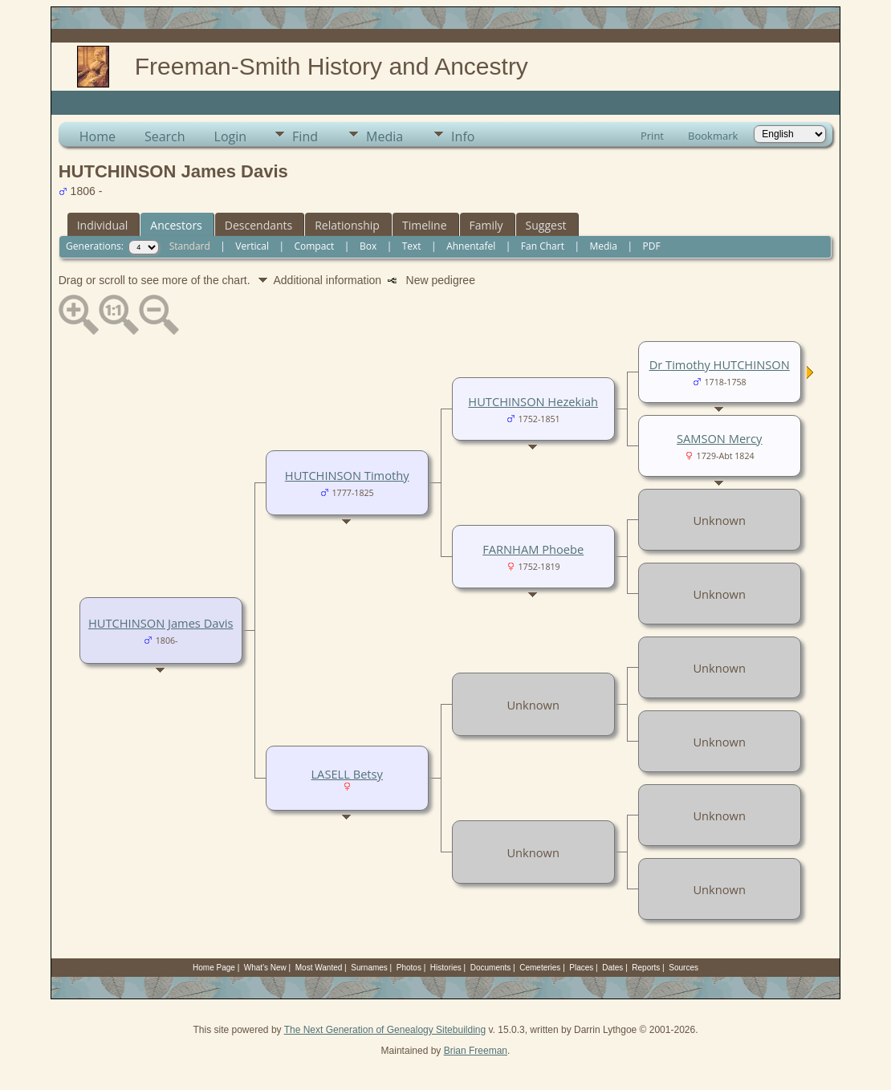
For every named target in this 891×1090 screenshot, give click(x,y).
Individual (102, 225)
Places (581, 967)
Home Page (214, 967)
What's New (265, 967)
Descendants (258, 225)
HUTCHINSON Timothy (347, 475)
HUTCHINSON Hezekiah (533, 401)
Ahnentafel (470, 246)
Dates (612, 967)
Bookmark (713, 135)
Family (486, 225)
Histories (446, 967)
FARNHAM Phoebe (533, 549)
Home (97, 136)
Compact (314, 246)
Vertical (252, 246)
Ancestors (175, 225)
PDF (652, 246)
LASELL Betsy (346, 774)
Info (462, 136)
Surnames (369, 967)
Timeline (424, 225)
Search (164, 136)
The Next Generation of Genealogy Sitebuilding (385, 1029)
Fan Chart (542, 246)
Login (230, 136)
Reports (646, 967)
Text (411, 246)
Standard (189, 246)
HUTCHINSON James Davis (160, 623)
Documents (490, 967)
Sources (683, 967)
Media (384, 136)
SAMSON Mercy (720, 438)
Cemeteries (539, 967)
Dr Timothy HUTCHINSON (719, 364)
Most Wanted (319, 967)
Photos (409, 967)
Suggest (546, 225)
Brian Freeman (475, 1050)
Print (652, 135)
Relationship (347, 225)
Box (368, 246)
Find (305, 136)
